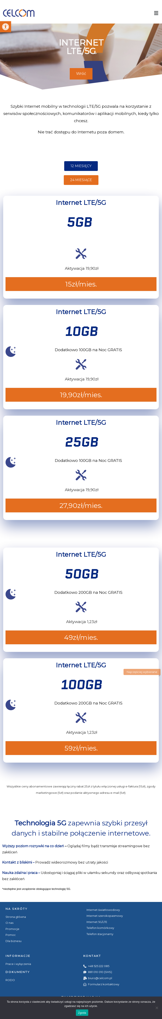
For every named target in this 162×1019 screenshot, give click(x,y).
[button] (5, 26)
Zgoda (82, 1012)
